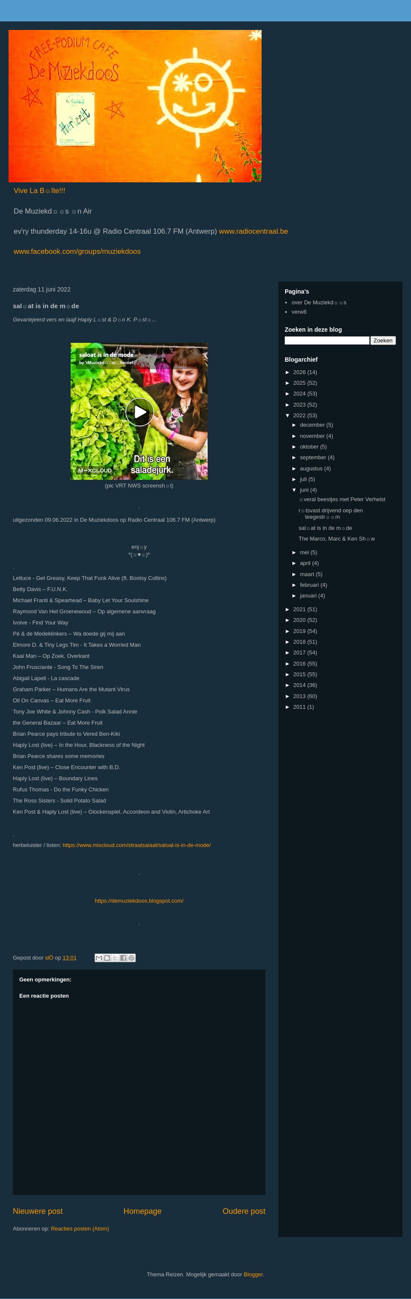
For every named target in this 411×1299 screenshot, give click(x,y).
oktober (310, 446)
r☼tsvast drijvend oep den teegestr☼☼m (330, 513)
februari (310, 585)
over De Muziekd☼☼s (319, 302)
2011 (300, 707)
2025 (300, 383)
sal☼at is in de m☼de (325, 528)
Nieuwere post (38, 1211)
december (313, 425)
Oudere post (244, 1211)
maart (308, 574)
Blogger (253, 1274)
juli (304, 479)
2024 (300, 393)
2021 (300, 609)
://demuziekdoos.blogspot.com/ (145, 901)
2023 (300, 404)
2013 (300, 696)
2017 (300, 652)
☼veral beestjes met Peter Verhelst (341, 499)
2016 (300, 663)
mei (305, 552)
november (313, 436)
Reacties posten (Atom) (80, 1228)
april (306, 563)
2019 (300, 631)
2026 (300, 372)
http (99, 901)
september (314, 457)
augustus (312, 468)
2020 (300, 620)
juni (305, 490)
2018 (300, 642)
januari (309, 595)
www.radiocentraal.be (252, 231)
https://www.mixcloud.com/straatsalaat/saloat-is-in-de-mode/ (137, 845)
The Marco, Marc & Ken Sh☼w (336, 538)
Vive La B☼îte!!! (39, 191)
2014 (300, 685)
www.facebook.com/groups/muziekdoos (77, 251)
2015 (300, 674)
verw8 (299, 312)
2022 (300, 415)
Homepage (143, 1211)
